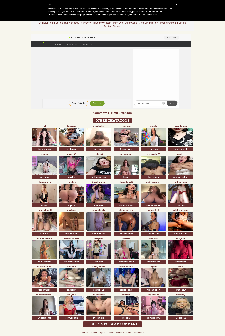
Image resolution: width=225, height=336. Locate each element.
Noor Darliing (180, 126)
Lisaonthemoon (126, 266)
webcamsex (180, 262)
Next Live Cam (121, 113)
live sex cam (153, 177)
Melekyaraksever (181, 210)
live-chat (126, 318)
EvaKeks (153, 126)
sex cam (99, 262)
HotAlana (126, 295)
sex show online (71, 262)
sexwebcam (99, 290)
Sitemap (84, 333)
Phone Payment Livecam (173, 23)
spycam (71, 205)
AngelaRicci (153, 210)
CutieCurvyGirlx (153, 182)
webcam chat (44, 318)
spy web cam (180, 233)
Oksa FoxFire (99, 126)
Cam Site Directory (148, 23)
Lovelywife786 (98, 266)
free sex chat (180, 149)
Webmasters (138, 333)
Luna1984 (126, 238)
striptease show (180, 177)
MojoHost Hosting (107, 333)
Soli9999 (99, 154)
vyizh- (44, 126)
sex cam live (99, 149)
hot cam (44, 205)
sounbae (153, 238)
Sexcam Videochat (69, 23)
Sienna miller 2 (126, 210)
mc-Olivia (126, 126)
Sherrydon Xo (44, 182)
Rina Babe (71, 210)
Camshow (86, 23)
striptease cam (99, 177)
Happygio (71, 126)
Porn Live (118, 23)
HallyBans (153, 266)
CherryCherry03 (126, 182)
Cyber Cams (131, 23)
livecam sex (99, 318)
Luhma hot (71, 266)
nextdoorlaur (126, 154)
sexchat (71, 177)
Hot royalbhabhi (44, 210)
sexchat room (71, 233)
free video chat (153, 205)
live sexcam (180, 318)
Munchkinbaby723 (44, 295)
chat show (181, 290)
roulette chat (126, 290)
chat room (71, 149)
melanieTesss (99, 295)
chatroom (98, 205)
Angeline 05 (153, 295)
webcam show (153, 290)
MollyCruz (71, 295)
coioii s (180, 154)
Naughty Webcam (102, 23)
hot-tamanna (181, 182)
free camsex (44, 290)
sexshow (44, 177)
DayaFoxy (180, 295)
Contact (93, 333)
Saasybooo (99, 238)
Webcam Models (123, 333)
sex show (153, 149)
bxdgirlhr (180, 238)
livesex (126, 177)
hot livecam (153, 233)
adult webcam (44, 262)
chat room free (153, 262)
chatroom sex (98, 233)
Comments (101, 113)
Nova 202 (71, 154)
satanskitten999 (71, 238)
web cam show (126, 233)
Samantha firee (44, 266)
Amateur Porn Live (48, 23)
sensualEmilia (98, 210)
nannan (44, 154)
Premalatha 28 (153, 154)
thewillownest (98, 182)
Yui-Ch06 (72, 182)
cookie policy (155, 12)
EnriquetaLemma (44, 238)
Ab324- (181, 266)
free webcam (126, 149)
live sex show (44, 149)
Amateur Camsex (112, 26)
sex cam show (126, 205)
